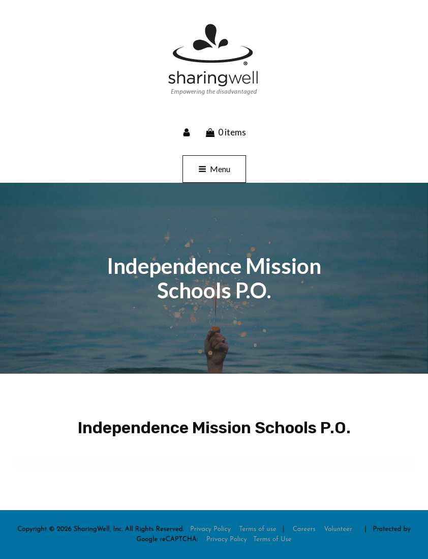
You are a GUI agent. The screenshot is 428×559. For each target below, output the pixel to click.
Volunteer (338, 529)
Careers (304, 529)
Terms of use (257, 529)
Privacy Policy (210, 529)
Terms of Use (272, 539)
